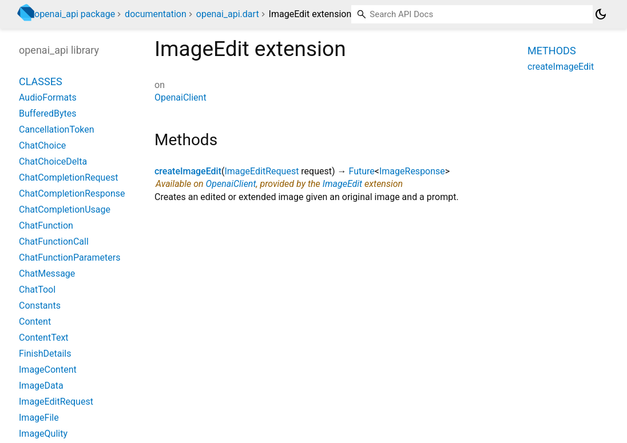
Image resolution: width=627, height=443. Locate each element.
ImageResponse (412, 171)
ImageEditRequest (261, 171)
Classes (40, 81)
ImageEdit (343, 183)
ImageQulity (43, 433)
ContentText (44, 337)
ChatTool (37, 289)
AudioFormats (48, 97)
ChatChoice (42, 145)
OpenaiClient (180, 97)
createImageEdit (187, 171)
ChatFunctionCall (54, 241)
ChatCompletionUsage (64, 209)
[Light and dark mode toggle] (601, 14)
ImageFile (39, 417)
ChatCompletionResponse (72, 193)
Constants (40, 305)
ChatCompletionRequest (68, 177)
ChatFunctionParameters (69, 257)
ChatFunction (46, 225)
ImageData (41, 385)
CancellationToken (56, 129)
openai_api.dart (227, 14)
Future (362, 171)
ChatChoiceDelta (53, 161)
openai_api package (74, 14)
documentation (155, 14)
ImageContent (48, 369)
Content (35, 321)
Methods (551, 51)
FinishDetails (45, 353)
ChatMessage (47, 273)
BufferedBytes (48, 113)
